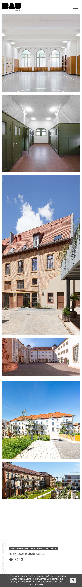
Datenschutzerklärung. (37, 584)
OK (73, 580)
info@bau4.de (30, 554)
